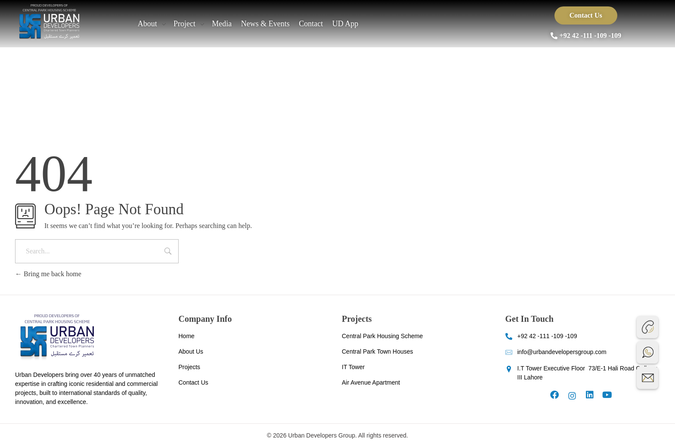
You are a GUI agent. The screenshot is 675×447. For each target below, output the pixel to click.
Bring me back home (48, 273)
